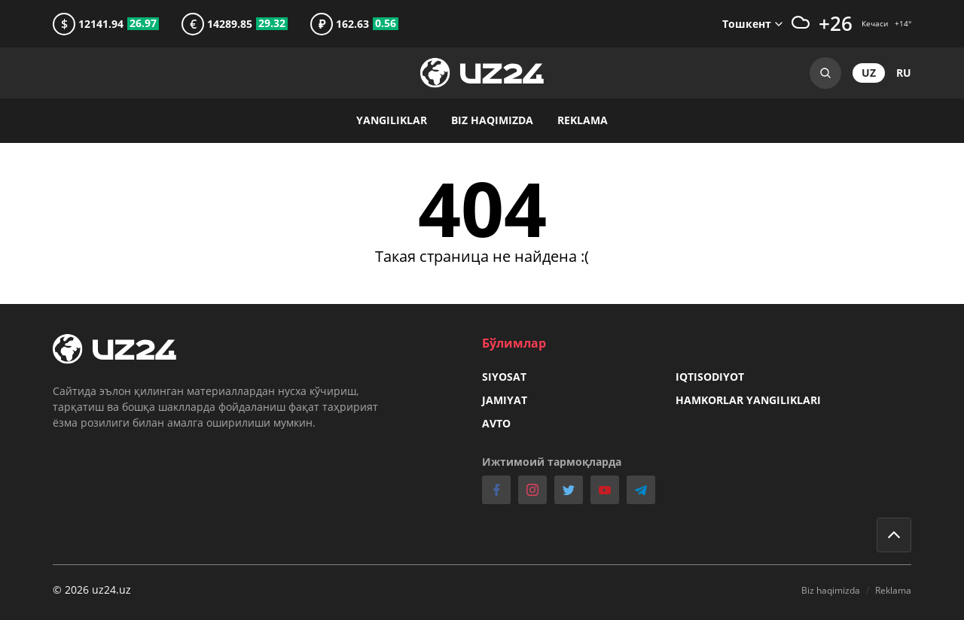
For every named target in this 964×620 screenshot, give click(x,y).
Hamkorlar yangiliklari (748, 400)
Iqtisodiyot (710, 376)
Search (825, 73)
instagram (532, 490)
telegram (641, 490)
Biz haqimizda (492, 120)
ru (903, 72)
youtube (604, 490)
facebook (496, 490)
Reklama (582, 120)
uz (869, 72)
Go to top (894, 535)
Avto (496, 423)
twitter (568, 490)
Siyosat (504, 376)
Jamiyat (504, 400)
